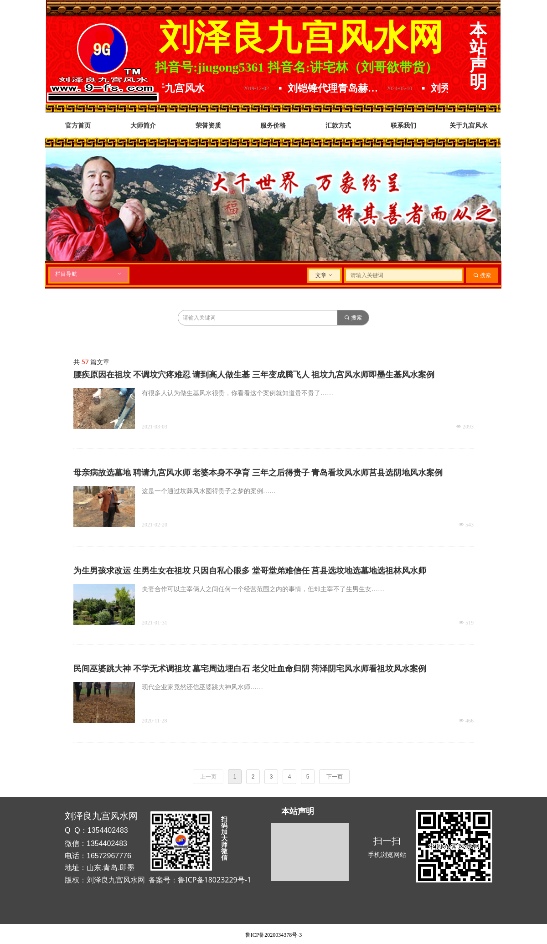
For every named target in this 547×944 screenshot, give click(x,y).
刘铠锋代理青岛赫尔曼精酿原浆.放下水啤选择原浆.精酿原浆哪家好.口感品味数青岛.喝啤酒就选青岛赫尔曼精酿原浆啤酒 (342, 88)
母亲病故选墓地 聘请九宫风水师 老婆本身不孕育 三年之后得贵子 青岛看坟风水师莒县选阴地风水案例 (258, 472)
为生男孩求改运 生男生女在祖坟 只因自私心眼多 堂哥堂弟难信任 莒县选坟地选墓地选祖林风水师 (249, 570)
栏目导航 (88, 274)
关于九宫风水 (181, 88)
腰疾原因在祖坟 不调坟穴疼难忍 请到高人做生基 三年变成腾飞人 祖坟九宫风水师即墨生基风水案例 (253, 374)
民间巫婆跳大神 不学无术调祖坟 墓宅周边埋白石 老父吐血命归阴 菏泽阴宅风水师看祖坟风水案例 (249, 668)
